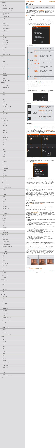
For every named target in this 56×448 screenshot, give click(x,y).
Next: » (52, 1)
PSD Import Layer (5, 172)
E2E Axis (4, 71)
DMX (3, 158)
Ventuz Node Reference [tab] (5, 13)
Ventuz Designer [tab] (3, 5)
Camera (3, 370)
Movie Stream (5, 308)
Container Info (5, 369)
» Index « (40, 1)
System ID (4, 215)
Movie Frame (4, 310)
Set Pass (4, 360)
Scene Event (4, 210)
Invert (3, 201)
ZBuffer (35, 78)
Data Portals (4, 191)
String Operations (5, 213)
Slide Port (4, 284)
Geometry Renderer (6, 116)
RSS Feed (4, 63)
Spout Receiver (5, 324)
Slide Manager (5, 280)
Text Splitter (4, 218)
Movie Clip (4, 312)
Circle (3, 92)
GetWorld (4, 341)
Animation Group (5, 30)
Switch (3, 355)
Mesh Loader (4, 104)
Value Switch (4, 227)
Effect (3, 261)
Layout (3, 348)
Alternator (4, 21)
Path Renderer (5, 115)
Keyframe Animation (6, 28)
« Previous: (30, 1)
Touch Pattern (5, 128)
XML (3, 68)
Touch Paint (4, 127)
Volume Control (5, 275)
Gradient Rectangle (5, 87)
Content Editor (45, 157)
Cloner (3, 374)
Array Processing (5, 184)
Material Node (41, 10)
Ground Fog (4, 37)
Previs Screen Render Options (7, 246)
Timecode (4, 156)
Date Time (4, 192)
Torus (3, 99)
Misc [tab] (1, 377)
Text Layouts (4, 291)
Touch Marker (5, 125)
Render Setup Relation (6, 217)
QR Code (4, 329)
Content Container (5, 365)
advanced (41, 203)
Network (4, 151)
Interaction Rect (5, 120)
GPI (3, 142)
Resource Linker (5, 64)
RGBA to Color (5, 44)
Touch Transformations (6, 134)
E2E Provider (4, 78)
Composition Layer (5, 168)
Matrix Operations (5, 208)
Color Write (4, 251)
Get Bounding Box (5, 109)
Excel (3, 59)
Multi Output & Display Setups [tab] (6, 10)
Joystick (4, 144)
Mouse (3, 149)
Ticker (3, 346)
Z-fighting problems (34, 212)
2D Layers (4, 170)
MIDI (3, 147)
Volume (3, 108)
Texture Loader (5, 313)
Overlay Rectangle (5, 89)
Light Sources (5, 180)
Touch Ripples (5, 132)
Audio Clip (4, 272)
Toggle (3, 222)
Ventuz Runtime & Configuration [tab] (6, 8)
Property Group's (44, 106)
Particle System (5, 113)
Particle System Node (49, 130)
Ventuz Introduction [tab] (4, 0)
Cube (3, 90)
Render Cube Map (5, 263)
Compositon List (5, 241)
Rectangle (4, 83)
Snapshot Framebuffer (6, 317)
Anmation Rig (4, 26)
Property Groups (34, 102)
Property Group (44, 118)
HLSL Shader (4, 47)
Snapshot (4, 315)
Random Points (5, 102)
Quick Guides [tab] (3, 2)
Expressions (4, 199)
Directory (4, 194)
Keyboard (4, 146)
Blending (46, 114)
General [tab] (2, 3)
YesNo (3, 353)
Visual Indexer (5, 232)
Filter (3, 256)
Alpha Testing (5, 253)
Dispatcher (4, 196)
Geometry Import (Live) (6, 106)
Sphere (3, 94)
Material (4, 51)
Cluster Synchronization (6, 187)
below (33, 13)
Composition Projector (6, 244)
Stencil (3, 267)
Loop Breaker (4, 204)
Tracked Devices (5, 332)
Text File (4, 66)
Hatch (3, 298)
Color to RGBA (5, 40)
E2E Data (4, 73)
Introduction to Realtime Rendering (35, 268)
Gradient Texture (5, 305)
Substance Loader (5, 327)
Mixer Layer (4, 175)
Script (3, 211)
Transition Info (5, 223)
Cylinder (3, 96)
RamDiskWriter (5, 161)
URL (3, 225)
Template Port (5, 367)
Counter (3, 189)
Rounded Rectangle (6, 85)
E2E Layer (4, 77)
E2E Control (4, 75)
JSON (3, 61)
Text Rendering (5, 293)
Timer (3, 220)
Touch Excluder (5, 123)
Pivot (3, 286)
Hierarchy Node (37, 126)
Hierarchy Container (6, 362)
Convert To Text (5, 185)
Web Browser (4, 135)
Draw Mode (36, 63)
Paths (3, 372)
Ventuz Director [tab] (3, 7)
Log (3, 203)
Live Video (4, 306)
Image (3, 299)
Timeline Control (5, 25)
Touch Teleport (5, 137)
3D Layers (4, 165)
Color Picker (4, 52)
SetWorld (4, 343)
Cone (3, 97)
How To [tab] (2, 11)
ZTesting (4, 268)
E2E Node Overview (6, 80)
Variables (4, 230)
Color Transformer (5, 45)
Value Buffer (4, 229)
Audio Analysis (5, 277)
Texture (3, 301)
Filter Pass (4, 358)
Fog (3, 35)
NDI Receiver (4, 325)
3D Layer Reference (6, 166)
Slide (3, 282)
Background (4, 296)
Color (3, 49)
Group (3, 350)
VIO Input (4, 322)
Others (3, 177)
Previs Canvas (5, 239)
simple (31, 203)
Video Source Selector (6, 320)
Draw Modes (4, 265)
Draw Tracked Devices (6, 334)
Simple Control (5, 23)
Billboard (4, 339)
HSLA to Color (5, 42)
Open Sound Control (6, 153)
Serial (3, 154)
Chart (3, 101)
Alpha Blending (5, 249)
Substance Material (6, 54)
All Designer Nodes (6, 16)
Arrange (3, 344)
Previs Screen (4, 237)
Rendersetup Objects (6, 242)
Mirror (3, 260)
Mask (3, 258)
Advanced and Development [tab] (6, 376)
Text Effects (4, 289)
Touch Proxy (4, 130)
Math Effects (4, 206)
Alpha (3, 33)
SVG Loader (4, 303)
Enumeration (4, 198)
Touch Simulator (5, 139)
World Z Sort (4, 351)
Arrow (3, 111)
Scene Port (4, 363)
